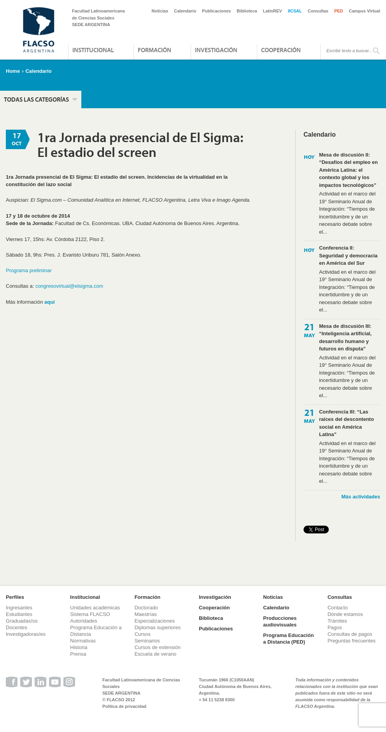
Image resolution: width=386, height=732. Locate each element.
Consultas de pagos (350, 634)
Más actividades (360, 497)
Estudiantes (19, 614)
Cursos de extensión (158, 647)
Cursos (143, 634)
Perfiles (15, 597)
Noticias (160, 11)
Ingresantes (19, 608)
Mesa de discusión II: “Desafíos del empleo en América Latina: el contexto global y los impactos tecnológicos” (348, 170)
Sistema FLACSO (90, 614)
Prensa (78, 654)
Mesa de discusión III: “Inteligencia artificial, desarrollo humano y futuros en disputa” (345, 337)
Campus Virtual (365, 11)
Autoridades (83, 621)
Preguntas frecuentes (352, 641)
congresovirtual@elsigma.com (69, 286)
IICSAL (295, 11)
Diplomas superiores (158, 627)
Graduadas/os (22, 621)
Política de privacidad (124, 706)
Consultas (318, 11)
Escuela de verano (156, 654)
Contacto (338, 608)
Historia (78, 647)
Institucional (93, 50)
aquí (49, 302)
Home (13, 71)
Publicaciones (216, 11)
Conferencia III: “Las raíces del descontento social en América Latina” (346, 423)
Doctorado (146, 608)
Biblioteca (247, 11)
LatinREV (272, 11)
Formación (154, 50)
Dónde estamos (345, 614)
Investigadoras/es (26, 634)
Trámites (337, 621)
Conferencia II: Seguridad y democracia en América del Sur (348, 255)
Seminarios (147, 641)
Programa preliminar (29, 270)
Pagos (335, 627)
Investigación (216, 50)
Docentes (16, 627)
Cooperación (281, 50)
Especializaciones (155, 621)
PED (338, 11)
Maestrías (146, 614)
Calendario (185, 11)
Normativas (83, 641)
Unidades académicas (95, 608)
